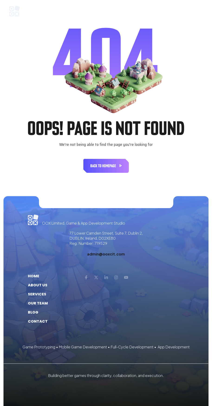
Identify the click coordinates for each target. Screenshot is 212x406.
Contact (38, 321)
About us (37, 285)
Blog (33, 312)
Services (37, 294)
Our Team (38, 303)
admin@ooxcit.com (106, 254)
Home (33, 276)
